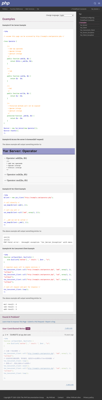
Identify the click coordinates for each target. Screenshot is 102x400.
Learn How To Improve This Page (14, 322)
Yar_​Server (83, 25)
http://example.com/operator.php (40, 353)
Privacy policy (89, 397)
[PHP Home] (6, 3)
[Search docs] (95, 3)
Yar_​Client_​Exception (87, 35)
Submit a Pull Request (36, 322)
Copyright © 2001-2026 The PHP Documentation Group (24, 397)
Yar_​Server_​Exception (87, 33)
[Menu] (99, 3)
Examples (83, 23)
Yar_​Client (83, 28)
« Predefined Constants (78, 9)
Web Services (30, 9)
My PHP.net (51, 397)
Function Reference (16, 9)
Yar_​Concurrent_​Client (87, 30)
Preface (5, 9)
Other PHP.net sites (73, 397)
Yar (38, 9)
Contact (61, 397)
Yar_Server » (95, 9)
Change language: (52, 15)
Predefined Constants (87, 20)
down (7, 334)
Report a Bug (50, 322)
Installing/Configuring (87, 18)
